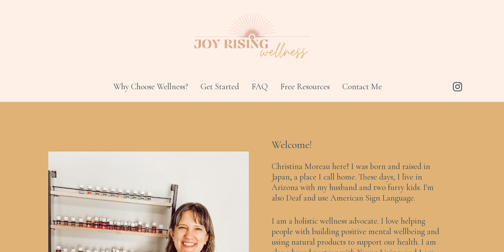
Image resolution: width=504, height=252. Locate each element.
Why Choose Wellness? (150, 87)
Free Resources (305, 87)
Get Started (220, 87)
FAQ (260, 87)
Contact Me (362, 87)
